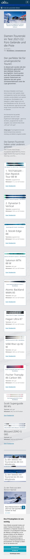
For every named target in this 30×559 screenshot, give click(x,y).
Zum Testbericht (11, 186)
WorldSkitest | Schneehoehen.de (16, 50)
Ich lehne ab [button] (15, 550)
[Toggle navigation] (27, 2)
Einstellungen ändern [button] (15, 553)
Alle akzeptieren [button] (15, 547)
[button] (23, 507)
